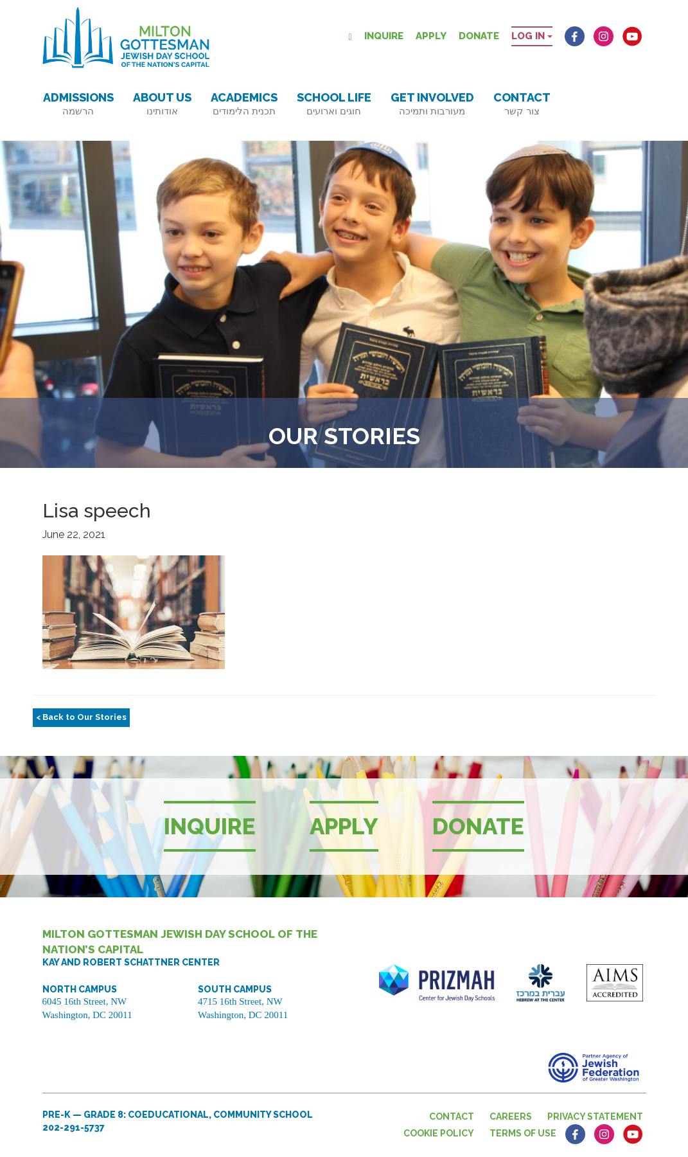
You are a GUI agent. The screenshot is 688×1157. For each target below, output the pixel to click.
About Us (162, 104)
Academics (244, 104)
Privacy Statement (595, 1116)
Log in (531, 36)
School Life (334, 104)
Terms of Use (523, 1133)
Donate (479, 36)
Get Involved (432, 104)
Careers (511, 1116)
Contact (522, 104)
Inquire (383, 36)
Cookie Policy (438, 1133)
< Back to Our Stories (81, 717)
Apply (431, 36)
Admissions (78, 104)
